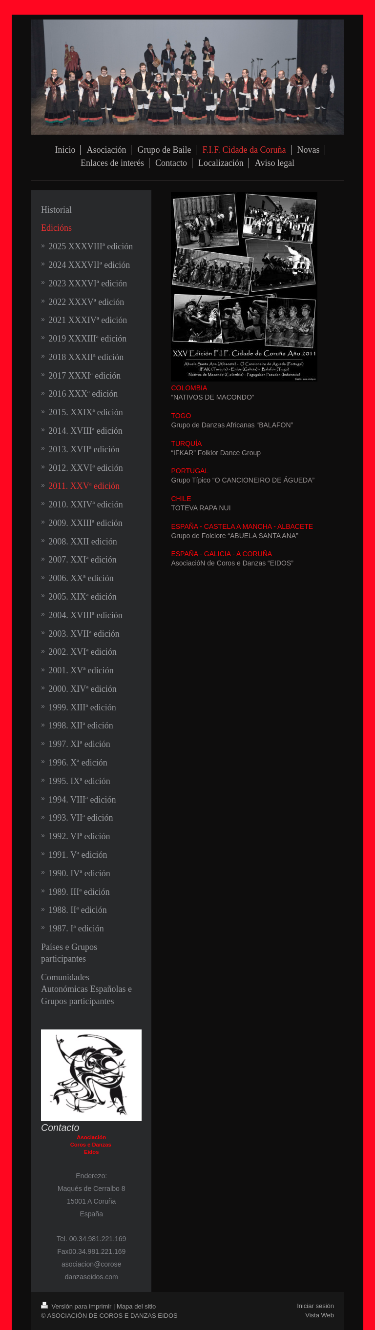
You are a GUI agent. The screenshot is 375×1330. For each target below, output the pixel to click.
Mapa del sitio (136, 1306)
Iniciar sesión (315, 1306)
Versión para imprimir (77, 1306)
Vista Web (319, 1315)
